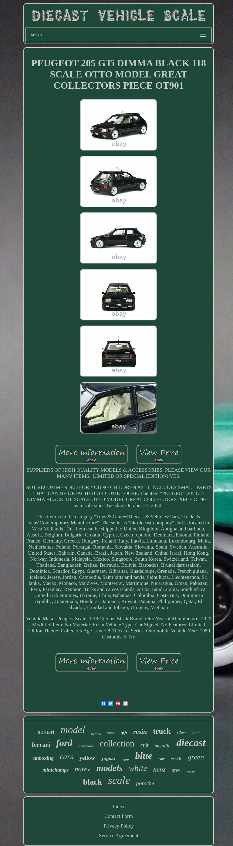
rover (126, 759)
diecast (190, 742)
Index (119, 806)
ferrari (41, 744)
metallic (163, 745)
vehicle (176, 759)
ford (64, 743)
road (196, 733)
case (111, 732)
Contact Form (118, 816)
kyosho (96, 734)
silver (181, 733)
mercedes (85, 746)
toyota (190, 771)
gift (124, 732)
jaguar (108, 758)
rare (161, 759)
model (73, 729)
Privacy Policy (118, 826)
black (92, 781)
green (196, 757)
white (138, 768)
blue (143, 755)
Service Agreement (118, 835)
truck (162, 731)
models (109, 768)
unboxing (43, 758)
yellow (87, 758)
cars (66, 756)
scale (119, 780)
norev (82, 769)
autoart (46, 732)
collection (117, 743)
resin (140, 731)
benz (159, 770)
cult (144, 745)
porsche (145, 783)
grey (176, 770)
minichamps (55, 770)
